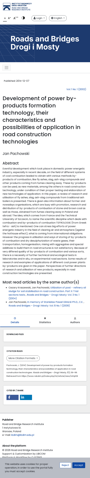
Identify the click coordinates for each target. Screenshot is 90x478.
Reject (65, 465)
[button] (12, 397)
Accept (78, 465)
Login (38, 18)
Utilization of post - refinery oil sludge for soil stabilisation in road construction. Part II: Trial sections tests (47, 291)
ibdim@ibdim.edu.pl (22, 435)
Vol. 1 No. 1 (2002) (76, 89)
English (57, 18)
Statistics (45, 320)
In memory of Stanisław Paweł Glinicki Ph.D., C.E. (55, 302)
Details (15, 320)
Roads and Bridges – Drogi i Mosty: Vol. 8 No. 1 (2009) (39, 305)
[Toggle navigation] (6, 68)
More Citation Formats (22, 358)
